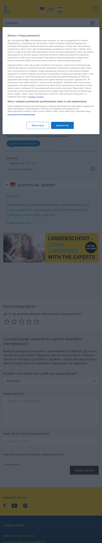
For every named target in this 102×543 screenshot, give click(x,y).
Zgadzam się (62, 159)
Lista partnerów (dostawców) (21, 148)
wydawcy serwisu (36, 130)
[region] (51, 114)
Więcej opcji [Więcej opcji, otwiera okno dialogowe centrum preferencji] (38, 159)
